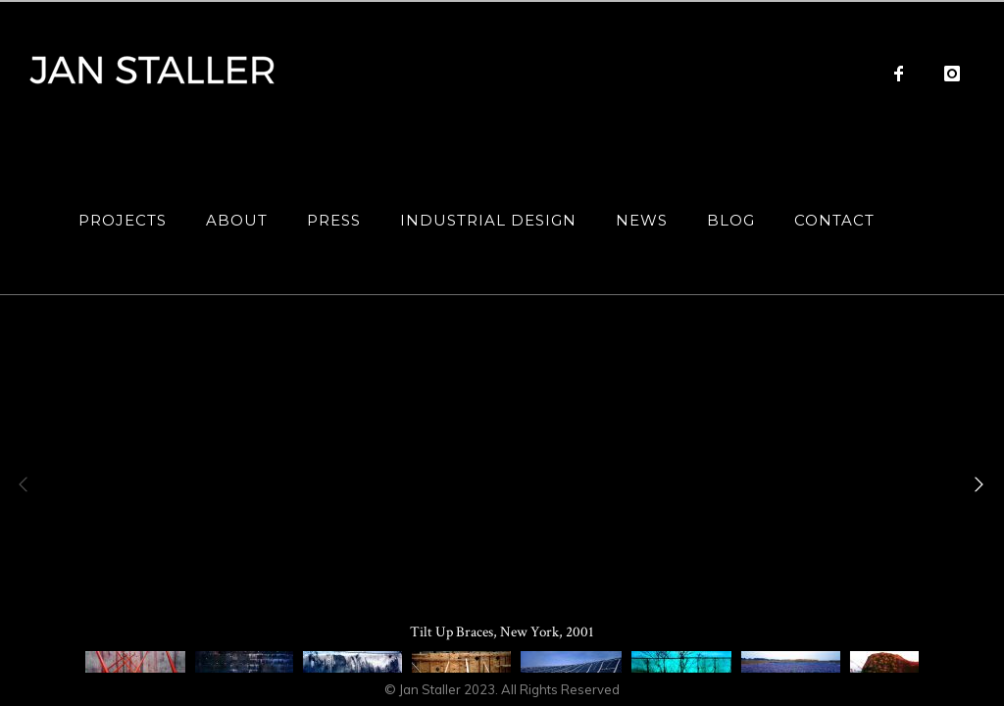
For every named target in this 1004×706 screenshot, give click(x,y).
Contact (834, 220)
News (642, 220)
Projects (122, 220)
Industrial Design (488, 220)
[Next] (974, 484)
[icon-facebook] (903, 73)
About (237, 220)
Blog (731, 220)
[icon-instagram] (952, 73)
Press (334, 220)
